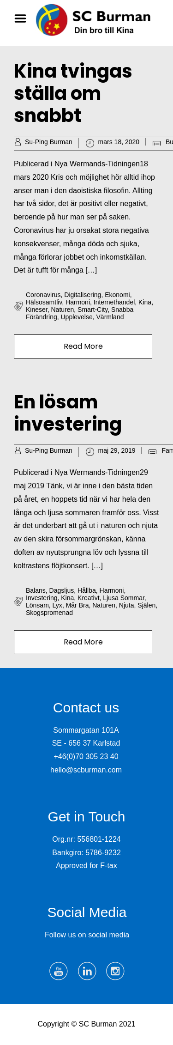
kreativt (88, 597)
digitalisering (82, 294)
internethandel (114, 302)
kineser (37, 309)
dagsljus (61, 590)
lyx (57, 605)
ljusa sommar (123, 597)
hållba (87, 590)
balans (36, 590)
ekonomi (117, 294)
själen (146, 605)
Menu (23, 18)
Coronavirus (43, 294)
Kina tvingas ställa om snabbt (73, 93)
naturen (62, 309)
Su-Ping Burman (48, 142)
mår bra (77, 605)
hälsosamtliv (44, 302)
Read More (83, 346)
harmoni (78, 302)
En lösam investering (68, 413)
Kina (144, 302)
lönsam (37, 605)
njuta (126, 605)
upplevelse (76, 317)
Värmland (110, 317)
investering (41, 597)
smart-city (92, 309)
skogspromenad (49, 612)
